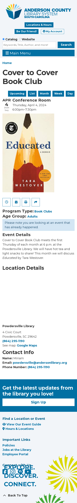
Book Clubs (43, 211)
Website (28, 39)
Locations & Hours (39, 24)
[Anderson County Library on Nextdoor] (20, 471)
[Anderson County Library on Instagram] (13, 473)
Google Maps (27, 345)
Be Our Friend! (26, 31)
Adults (32, 216)
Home (7, 63)
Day (70, 93)
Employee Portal (15, 454)
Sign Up (38, 402)
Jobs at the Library (16, 450)
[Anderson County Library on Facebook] (5, 473)
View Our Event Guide (21, 424)
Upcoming (17, 93)
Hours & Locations (18, 429)
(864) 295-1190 (13, 341)
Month (44, 93)
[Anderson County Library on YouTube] (28, 473)
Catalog (11, 39)
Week (58, 93)
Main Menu (18, 53)
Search (66, 45)
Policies (8, 445)
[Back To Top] (38, 495)
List (32, 93)
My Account (52, 31)
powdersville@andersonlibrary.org (40, 363)
